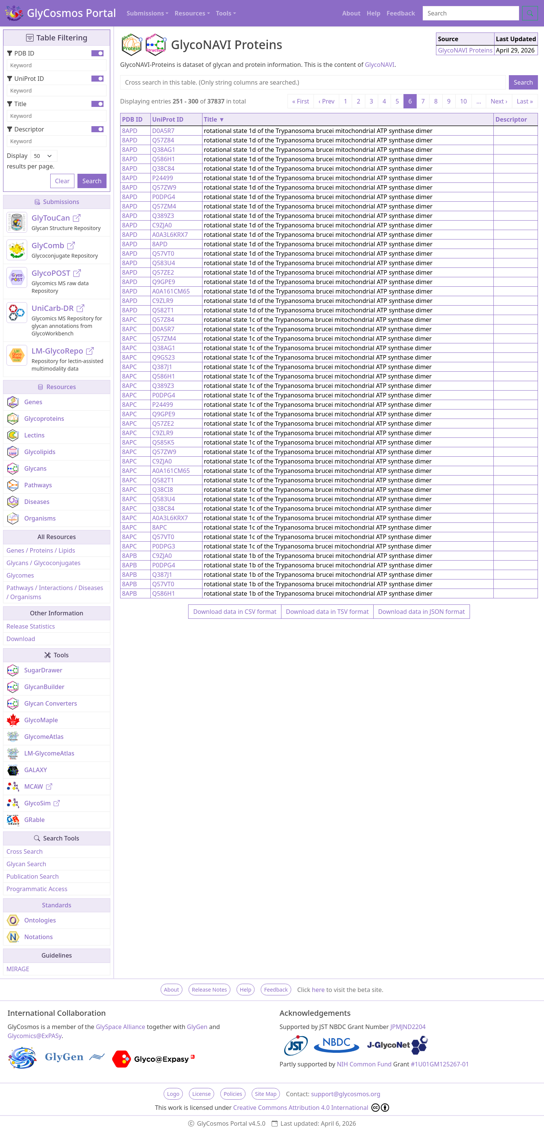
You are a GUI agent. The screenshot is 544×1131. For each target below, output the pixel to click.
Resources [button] (190, 13)
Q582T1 (163, 310)
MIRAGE (17, 969)
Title (16, 104)
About (351, 13)
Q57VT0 (163, 253)
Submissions (56, 202)
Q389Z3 (163, 216)
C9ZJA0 (162, 225)
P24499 (162, 178)
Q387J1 (162, 367)
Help (373, 13)
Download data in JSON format (421, 611)
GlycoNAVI (379, 64)
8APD (130, 131)
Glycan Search (26, 864)
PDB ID (20, 53)
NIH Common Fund (364, 1064)
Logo (173, 1093)
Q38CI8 (162, 489)
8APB (129, 556)
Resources (56, 387)
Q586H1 (163, 159)
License (201, 1093)
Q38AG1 (164, 149)
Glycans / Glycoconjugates (43, 563)
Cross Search (24, 851)
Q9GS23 (163, 357)
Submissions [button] (145, 13)
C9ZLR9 (162, 301)
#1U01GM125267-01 (440, 1064)
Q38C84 (163, 168)
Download (20, 639)
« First (300, 101)
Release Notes (209, 989)
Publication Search (32, 876)
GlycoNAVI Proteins (465, 50)
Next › (499, 101)
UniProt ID (25, 78)
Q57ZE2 (163, 272)
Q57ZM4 (164, 206)
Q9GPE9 (163, 282)
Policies (233, 1093)
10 (463, 101)
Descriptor (25, 129)
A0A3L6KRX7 (170, 234)
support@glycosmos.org (345, 1094)
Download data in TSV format (327, 611)
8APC (129, 319)
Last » (525, 101)
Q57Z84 (163, 140)
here (318, 990)
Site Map (266, 1093)
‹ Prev (326, 101)
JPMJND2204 (407, 1027)
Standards (56, 905)
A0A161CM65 (171, 291)
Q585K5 (163, 442)
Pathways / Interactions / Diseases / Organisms (54, 592)
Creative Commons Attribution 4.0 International (311, 1107)
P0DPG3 (163, 546)
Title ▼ (214, 119)
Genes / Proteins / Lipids (40, 550)
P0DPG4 (163, 197)
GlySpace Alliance (120, 1027)
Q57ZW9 (164, 187)
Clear (62, 181)
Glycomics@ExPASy (35, 1036)
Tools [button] (224, 13)
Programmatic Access (36, 889)
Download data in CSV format (234, 611)
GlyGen (197, 1027)
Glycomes (20, 575)
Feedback (400, 13)
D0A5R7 (163, 131)
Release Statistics (30, 626)
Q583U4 (163, 263)
